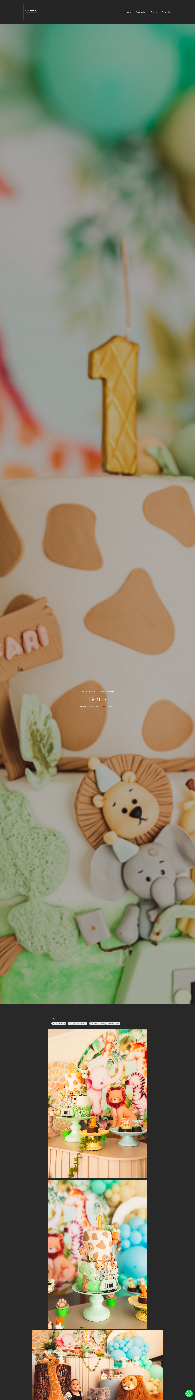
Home (129, 12)
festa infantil (59, 1023)
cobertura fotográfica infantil (104, 1023)
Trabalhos (141, 12)
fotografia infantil (77, 1023)
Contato (166, 12)
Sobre (154, 12)
